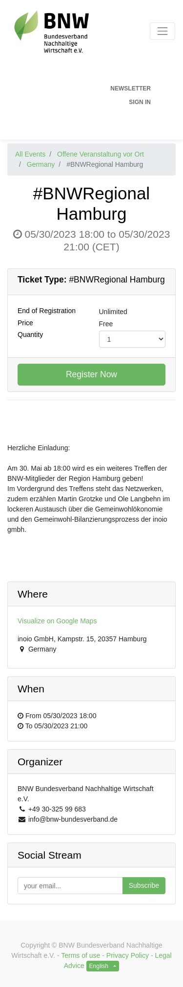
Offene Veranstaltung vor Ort (100, 154)
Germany (41, 164)
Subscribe (144, 885)
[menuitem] (79, 88)
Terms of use (80, 955)
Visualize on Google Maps (57, 621)
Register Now (91, 374)
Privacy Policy (127, 955)
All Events (30, 154)
